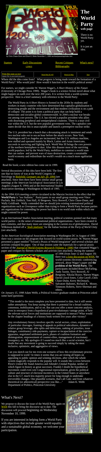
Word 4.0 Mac (69, 75)
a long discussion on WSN (80, 256)
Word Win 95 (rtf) (47, 75)
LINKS (29, 66)
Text (88, 75)
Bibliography (62, 66)
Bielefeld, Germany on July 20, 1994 (35, 176)
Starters (8, 62)
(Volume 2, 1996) (45, 247)
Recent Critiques (64, 62)
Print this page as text (11, 74)
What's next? (87, 62)
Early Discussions (32, 62)
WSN (4, 406)
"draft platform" (35, 227)
